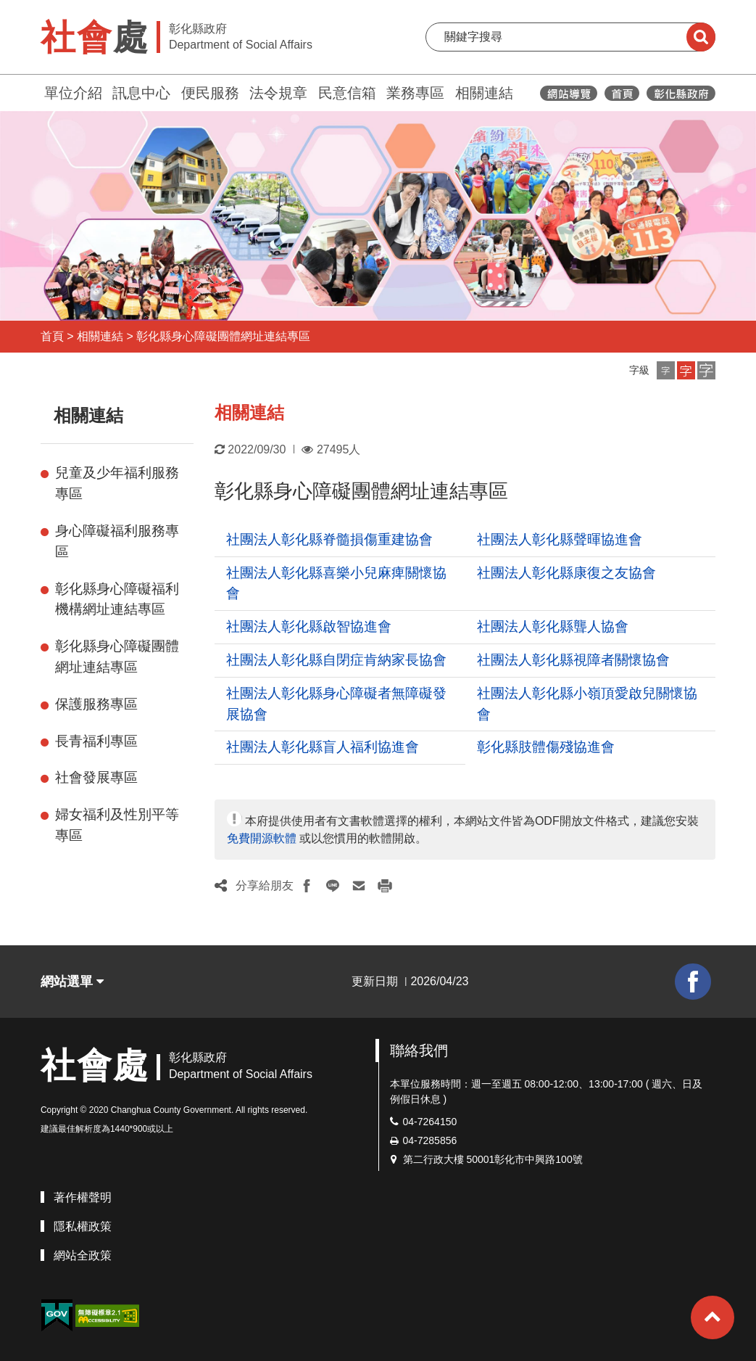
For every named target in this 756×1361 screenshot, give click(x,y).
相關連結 (484, 93)
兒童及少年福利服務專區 (117, 483)
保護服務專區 (96, 704)
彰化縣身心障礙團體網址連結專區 (223, 336)
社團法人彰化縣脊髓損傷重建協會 (329, 539)
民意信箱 (347, 93)
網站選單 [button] (72, 981)
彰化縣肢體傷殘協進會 (546, 746)
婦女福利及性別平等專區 (117, 825)
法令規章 (278, 93)
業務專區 (415, 93)
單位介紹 (73, 93)
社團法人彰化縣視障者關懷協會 (573, 659)
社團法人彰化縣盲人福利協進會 (322, 746)
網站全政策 (83, 1255)
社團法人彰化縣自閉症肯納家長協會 (336, 659)
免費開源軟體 (261, 838)
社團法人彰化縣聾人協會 (552, 626)
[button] (666, 370)
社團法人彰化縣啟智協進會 (308, 626)
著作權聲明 (83, 1197)
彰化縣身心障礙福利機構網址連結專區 (117, 599)
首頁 (52, 336)
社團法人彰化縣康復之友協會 (566, 572)
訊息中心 (141, 93)
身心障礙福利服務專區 (117, 541)
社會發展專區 (96, 777)
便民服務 (210, 93)
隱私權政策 (83, 1226)
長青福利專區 (96, 741)
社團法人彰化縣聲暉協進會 (559, 539)
